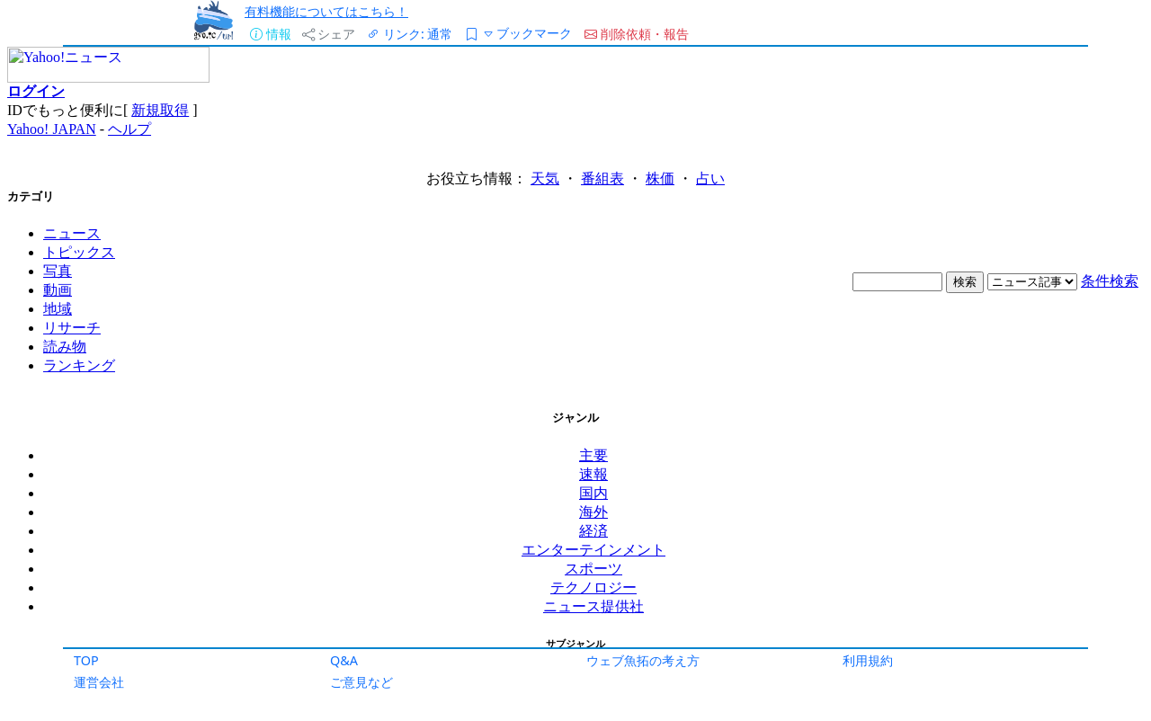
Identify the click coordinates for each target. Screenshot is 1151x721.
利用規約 (868, 660)
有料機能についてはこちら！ (326, 11)
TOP (86, 660)
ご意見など (361, 681)
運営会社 (99, 681)
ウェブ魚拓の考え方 (643, 660)
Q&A (344, 660)
